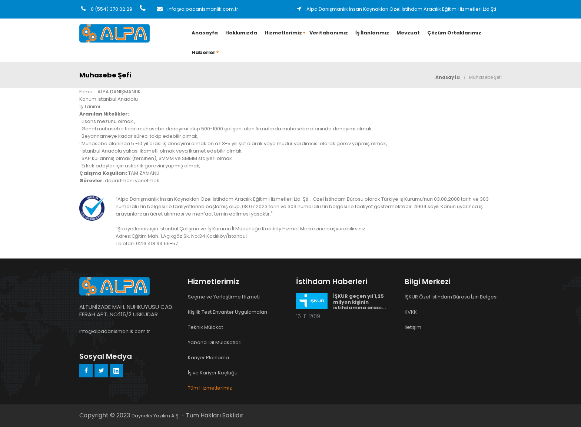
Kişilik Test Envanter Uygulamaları (227, 312)
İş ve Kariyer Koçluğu (213, 372)
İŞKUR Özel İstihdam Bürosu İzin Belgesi (451, 296)
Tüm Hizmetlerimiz (210, 387)
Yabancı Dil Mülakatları (215, 342)
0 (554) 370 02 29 (106, 9)
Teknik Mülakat (205, 327)
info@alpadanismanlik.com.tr (197, 9)
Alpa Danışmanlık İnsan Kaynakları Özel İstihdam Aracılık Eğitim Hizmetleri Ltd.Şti (396, 9)
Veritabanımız (328, 32)
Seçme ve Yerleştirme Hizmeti (224, 296)
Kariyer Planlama (208, 357)
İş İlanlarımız (372, 32)
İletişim (413, 327)
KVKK (411, 312)
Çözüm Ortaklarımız (454, 32)
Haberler (203, 52)
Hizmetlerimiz (283, 32)
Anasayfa (205, 32)
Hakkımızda (241, 32)
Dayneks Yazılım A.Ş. (156, 415)
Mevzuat (408, 32)
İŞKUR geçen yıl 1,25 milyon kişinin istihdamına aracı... (359, 302)
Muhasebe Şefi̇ (485, 77)
